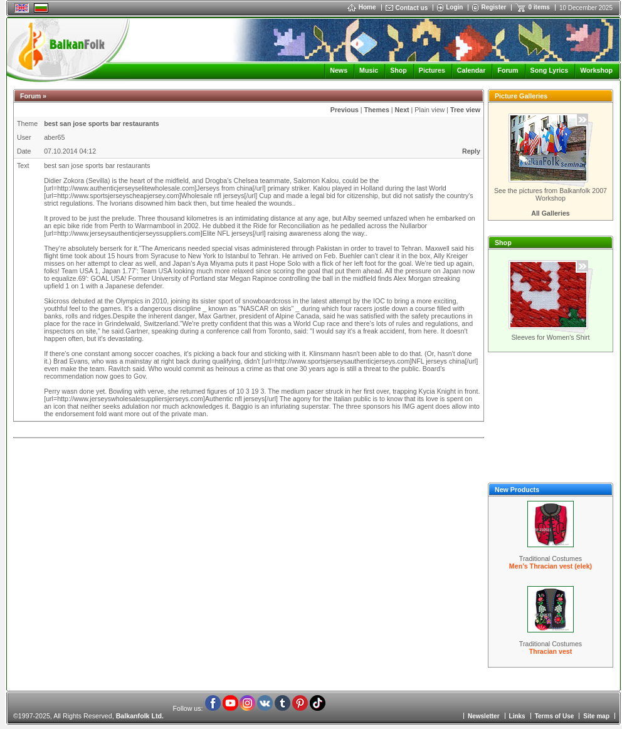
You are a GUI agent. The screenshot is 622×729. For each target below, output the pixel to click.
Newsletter (484, 716)
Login (454, 7)
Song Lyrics (549, 70)
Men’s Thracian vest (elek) (550, 566)
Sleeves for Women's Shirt (550, 337)
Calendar (471, 70)
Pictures (432, 70)
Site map (596, 716)
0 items (538, 7)
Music (368, 70)
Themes (376, 109)
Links (517, 716)
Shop (398, 70)
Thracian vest (550, 651)
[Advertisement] (550, 417)
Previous (344, 109)
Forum (507, 70)
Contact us (412, 7)
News (338, 70)
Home (361, 7)
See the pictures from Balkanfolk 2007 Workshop (550, 194)
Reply (471, 151)
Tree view (465, 109)
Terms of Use (554, 716)
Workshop (596, 70)
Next (402, 109)
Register (493, 7)
